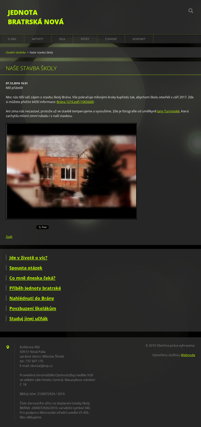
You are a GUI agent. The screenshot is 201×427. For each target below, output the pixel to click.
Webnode (188, 355)
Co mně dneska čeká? (32, 278)
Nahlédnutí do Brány (31, 298)
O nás (12, 39)
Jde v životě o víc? (28, 257)
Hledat (190, 11)
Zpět (9, 237)
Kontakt (139, 39)
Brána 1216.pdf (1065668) (75, 102)
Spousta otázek (25, 268)
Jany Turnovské (168, 111)
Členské (111, 39)
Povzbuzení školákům (32, 308)
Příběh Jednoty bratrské (35, 288)
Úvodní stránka (16, 52)
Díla (62, 39)
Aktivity (37, 39)
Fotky (85, 39)
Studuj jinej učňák (28, 318)
